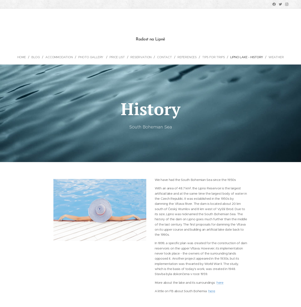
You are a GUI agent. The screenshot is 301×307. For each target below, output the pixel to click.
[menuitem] (23, 57)
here (220, 282)
